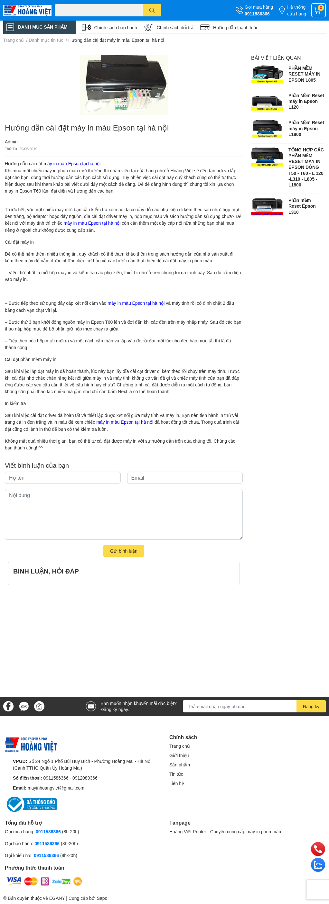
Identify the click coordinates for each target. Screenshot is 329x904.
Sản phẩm (179, 764)
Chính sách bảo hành (115, 27)
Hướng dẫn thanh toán (235, 27)
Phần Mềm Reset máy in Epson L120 (306, 101)
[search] (152, 10)
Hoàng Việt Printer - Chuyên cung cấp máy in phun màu (225, 831)
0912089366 (85, 778)
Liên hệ (176, 783)
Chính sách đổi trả (175, 27)
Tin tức (176, 774)
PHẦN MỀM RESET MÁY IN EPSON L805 (304, 73)
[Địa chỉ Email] (254, 706)
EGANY (57, 898)
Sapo (102, 898)
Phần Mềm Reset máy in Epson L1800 (306, 128)
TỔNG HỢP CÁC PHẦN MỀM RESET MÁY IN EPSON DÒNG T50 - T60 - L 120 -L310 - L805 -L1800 (306, 167)
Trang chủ (179, 746)
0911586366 (257, 13)
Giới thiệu (179, 755)
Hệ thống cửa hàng (296, 10)
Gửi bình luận (123, 551)
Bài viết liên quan (276, 58)
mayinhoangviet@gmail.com (56, 788)
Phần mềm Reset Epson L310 (302, 205)
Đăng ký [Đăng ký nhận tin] (311, 706)
